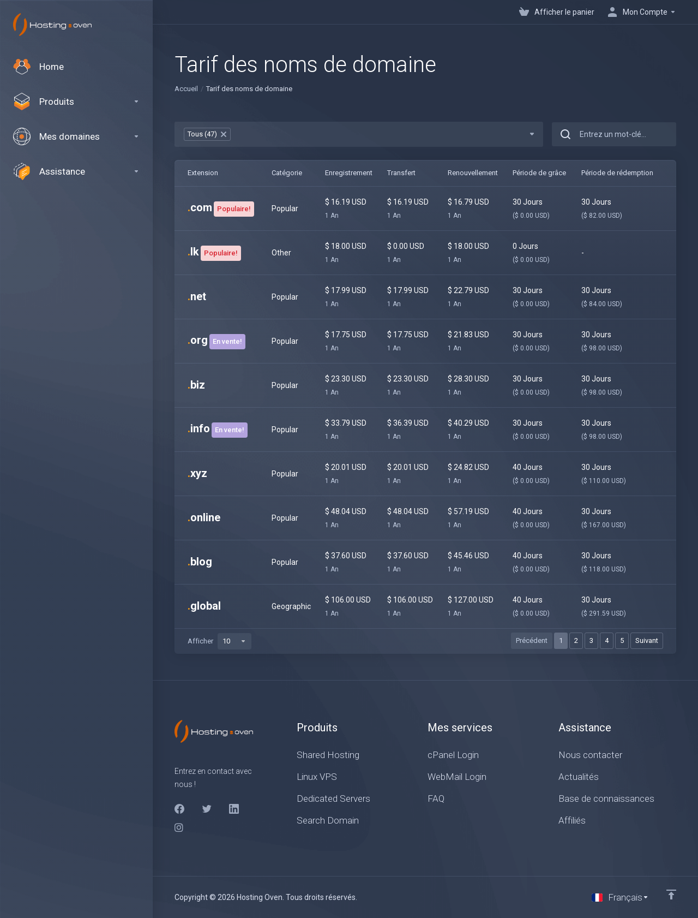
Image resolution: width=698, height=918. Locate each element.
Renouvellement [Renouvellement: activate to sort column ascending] (473, 173)
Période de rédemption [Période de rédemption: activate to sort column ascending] (617, 173)
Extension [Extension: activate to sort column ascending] (203, 173)
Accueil (186, 89)
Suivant (646, 640)
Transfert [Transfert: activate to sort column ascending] (401, 173)
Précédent (531, 640)
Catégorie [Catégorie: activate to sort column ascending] (287, 173)
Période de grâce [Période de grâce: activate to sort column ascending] (539, 173)
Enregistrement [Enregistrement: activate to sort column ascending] (348, 173)
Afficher (219, 641)
